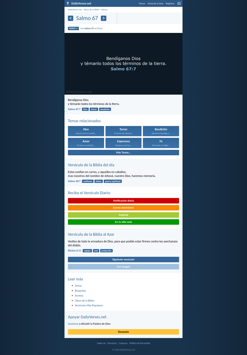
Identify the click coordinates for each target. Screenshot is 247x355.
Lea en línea (91, 28)
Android (123, 214)
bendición (105, 109)
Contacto (123, 343)
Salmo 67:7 (74, 109)
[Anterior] (70, 18)
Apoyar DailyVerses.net (87, 316)
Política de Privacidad (139, 343)
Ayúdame (73, 323)
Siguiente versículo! (123, 259)
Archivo (79, 295)
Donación (123, 331)
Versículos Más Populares (89, 305)
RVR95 (73, 28)
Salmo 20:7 (74, 181)
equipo (87, 250)
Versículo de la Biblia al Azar (91, 234)
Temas (142, 3)
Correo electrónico (123, 207)
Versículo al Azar (155, 3)
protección (106, 250)
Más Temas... (123, 152)
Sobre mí (101, 343)
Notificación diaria (123, 200)
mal (96, 250)
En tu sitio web (123, 222)
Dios (85, 109)
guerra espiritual (112, 181)
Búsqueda (80, 290)
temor (94, 109)
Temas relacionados (84, 120)
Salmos (104, 9)
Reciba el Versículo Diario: (89, 192)
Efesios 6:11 (74, 250)
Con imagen (123, 266)
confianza (87, 181)
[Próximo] (103, 18)
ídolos (99, 181)
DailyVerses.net (75, 9)
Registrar (170, 3)
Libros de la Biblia (91, 9)
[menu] (179, 4)
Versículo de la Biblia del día (91, 164)
